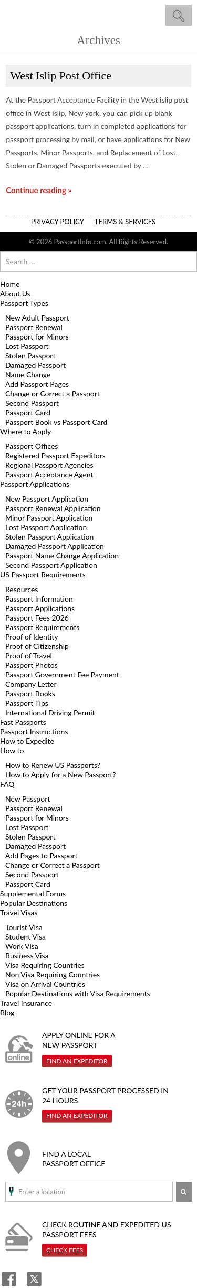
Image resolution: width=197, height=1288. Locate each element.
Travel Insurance (26, 1003)
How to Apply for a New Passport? (60, 774)
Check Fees (64, 1250)
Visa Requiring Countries (45, 965)
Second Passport (32, 402)
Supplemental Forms (33, 893)
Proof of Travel (28, 655)
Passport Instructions (34, 731)
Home (9, 283)
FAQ (7, 784)
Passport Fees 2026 (37, 617)
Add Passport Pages (37, 384)
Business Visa (26, 955)
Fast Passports (23, 721)
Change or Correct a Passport (52, 393)
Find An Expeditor (77, 1061)
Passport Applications (34, 484)
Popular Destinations (33, 902)
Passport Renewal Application (53, 508)
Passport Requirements (42, 627)
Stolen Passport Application (49, 536)
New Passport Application (46, 498)
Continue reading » (38, 190)
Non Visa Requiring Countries (52, 974)
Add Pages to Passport (41, 855)
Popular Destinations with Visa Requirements (77, 993)
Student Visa (25, 936)
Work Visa (21, 946)
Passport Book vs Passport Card (56, 421)
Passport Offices (31, 446)
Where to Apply (25, 431)
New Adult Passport (37, 317)
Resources (21, 589)
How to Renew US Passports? (52, 765)
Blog (7, 1012)
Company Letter (31, 684)
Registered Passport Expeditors (55, 455)
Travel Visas (18, 912)
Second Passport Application (51, 565)
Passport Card (27, 412)
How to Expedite (27, 740)
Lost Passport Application (46, 527)
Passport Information (39, 598)
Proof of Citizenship (37, 646)
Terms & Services (125, 221)
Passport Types (24, 302)
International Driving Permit (50, 712)
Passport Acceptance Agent (49, 474)
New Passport (27, 798)
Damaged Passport (35, 365)
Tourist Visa (24, 927)
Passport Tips (26, 702)
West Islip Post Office (60, 75)
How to (12, 750)
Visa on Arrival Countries (45, 984)
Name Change (27, 374)
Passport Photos (31, 665)
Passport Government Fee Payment (62, 674)
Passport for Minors (37, 336)
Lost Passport (26, 346)
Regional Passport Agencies (49, 465)
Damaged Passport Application (54, 546)
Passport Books (30, 693)
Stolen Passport (30, 355)
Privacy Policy (57, 221)
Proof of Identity (31, 636)
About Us (15, 293)
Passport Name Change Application (62, 555)
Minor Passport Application (48, 517)
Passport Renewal (34, 327)
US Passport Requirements (43, 574)
